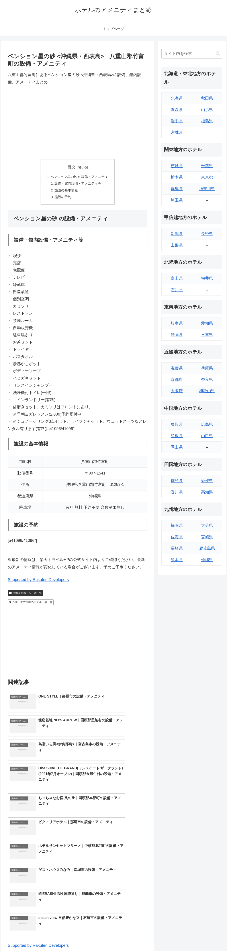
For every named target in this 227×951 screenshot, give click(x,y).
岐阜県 (177, 323)
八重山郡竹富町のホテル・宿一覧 (30, 603)
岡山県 (177, 447)
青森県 (177, 109)
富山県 (177, 278)
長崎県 (177, 548)
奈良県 (207, 379)
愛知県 (207, 323)
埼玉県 (177, 200)
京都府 (177, 379)
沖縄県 (207, 560)
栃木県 (177, 177)
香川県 (177, 492)
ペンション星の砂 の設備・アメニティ (79, 177)
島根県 (177, 436)
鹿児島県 (207, 548)
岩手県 (177, 121)
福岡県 (177, 525)
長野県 (207, 233)
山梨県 (177, 245)
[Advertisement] (77, 122)
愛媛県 (207, 481)
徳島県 (177, 481)
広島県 (207, 424)
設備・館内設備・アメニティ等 (78, 184)
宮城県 (177, 132)
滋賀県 (177, 368)
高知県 (207, 492)
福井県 (207, 278)
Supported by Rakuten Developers (38, 581)
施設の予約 (62, 199)
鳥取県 (177, 424)
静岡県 (177, 334)
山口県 (207, 436)
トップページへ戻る (173, 937)
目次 (71, 167)
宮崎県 (207, 537)
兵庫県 (207, 368)
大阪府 (177, 391)
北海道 (177, 98)
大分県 (207, 525)
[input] (191, 54)
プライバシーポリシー (207, 937)
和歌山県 (207, 391)
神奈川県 (207, 189)
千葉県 (207, 166)
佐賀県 (177, 537)
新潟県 (177, 233)
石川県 (177, 290)
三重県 (207, 334)
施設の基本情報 (65, 191)
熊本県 (177, 560)
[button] (218, 53)
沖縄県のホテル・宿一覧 (25, 594)
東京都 (207, 177)
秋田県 (207, 98)
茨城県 (177, 166)
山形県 (207, 109)
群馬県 (177, 189)
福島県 (207, 121)
